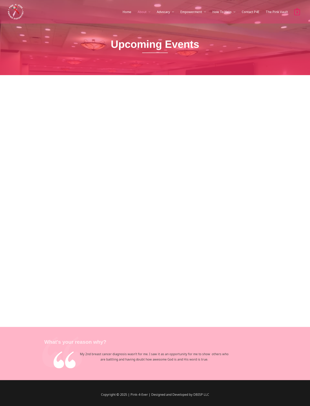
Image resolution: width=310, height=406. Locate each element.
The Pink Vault (277, 12)
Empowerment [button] (191, 12)
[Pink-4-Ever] (15, 11)
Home (127, 12)
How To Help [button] (222, 12)
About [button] (142, 12)
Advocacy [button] (163, 12)
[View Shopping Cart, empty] (297, 12)
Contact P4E (250, 12)
